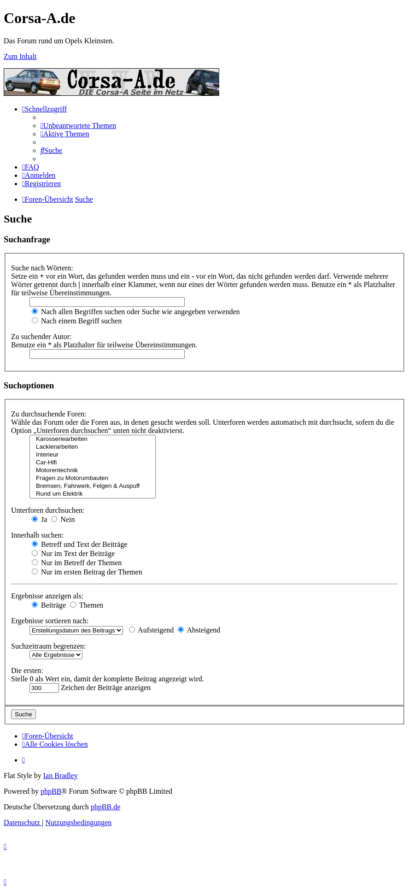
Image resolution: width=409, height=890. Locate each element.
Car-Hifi (92, 463)
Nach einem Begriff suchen (77, 321)
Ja (39, 519)
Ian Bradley (60, 775)
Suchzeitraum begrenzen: (48, 646)
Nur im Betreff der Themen (77, 563)
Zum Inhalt (20, 56)
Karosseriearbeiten (92, 439)
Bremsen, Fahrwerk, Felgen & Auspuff (92, 486)
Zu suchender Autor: (41, 336)
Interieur (92, 455)
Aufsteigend (151, 630)
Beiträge (49, 605)
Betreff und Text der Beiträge (80, 544)
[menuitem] (78, 125)
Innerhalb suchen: (37, 535)
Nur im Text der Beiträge (73, 553)
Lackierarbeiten (92, 447)
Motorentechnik (92, 470)
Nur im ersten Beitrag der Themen (87, 572)
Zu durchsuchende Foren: (49, 414)
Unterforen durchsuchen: (48, 510)
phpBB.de (105, 807)
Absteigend (199, 630)
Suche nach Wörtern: (42, 268)
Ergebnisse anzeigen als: (47, 596)
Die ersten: (27, 670)
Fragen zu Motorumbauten (92, 478)
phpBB (51, 791)
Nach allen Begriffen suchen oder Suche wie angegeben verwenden (136, 312)
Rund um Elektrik (92, 494)
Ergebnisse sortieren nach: (50, 621)
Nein (63, 519)
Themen (86, 605)
